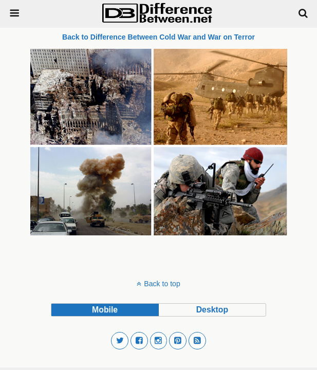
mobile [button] (105, 309)
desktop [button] (212, 309)
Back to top (162, 284)
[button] (119, 340)
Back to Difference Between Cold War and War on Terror (158, 37)
